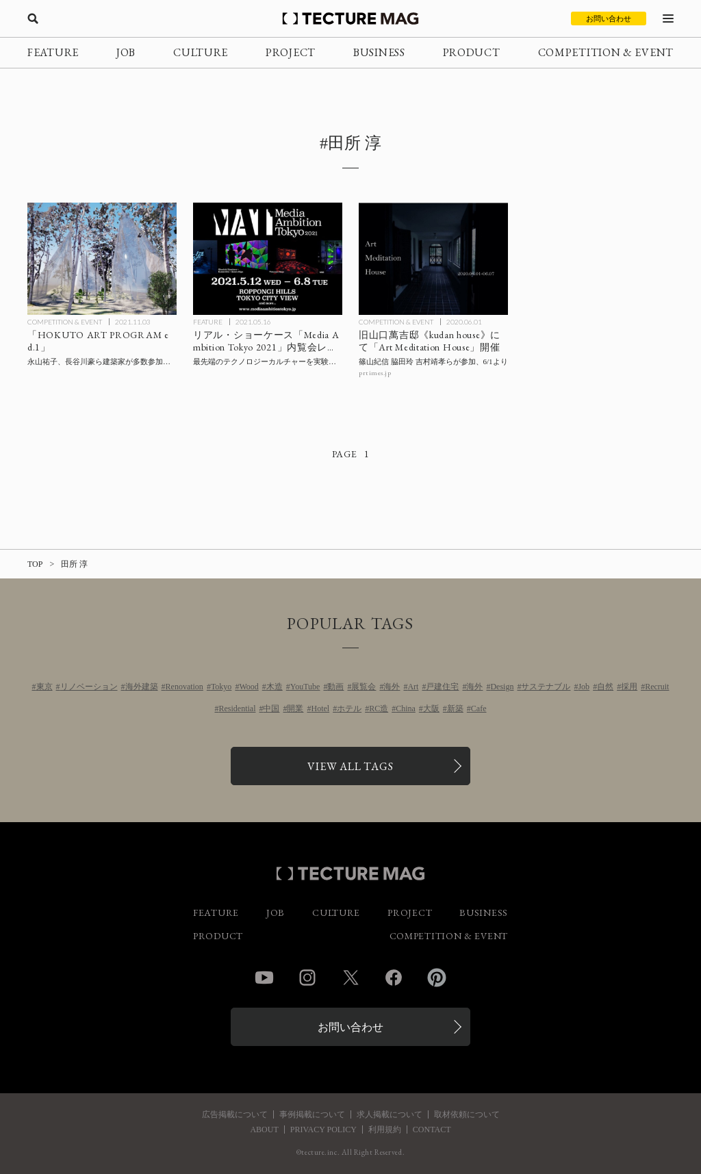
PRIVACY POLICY (323, 1129)
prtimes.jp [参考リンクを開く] (375, 372)
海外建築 (141, 686)
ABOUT (264, 1129)
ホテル (349, 708)
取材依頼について (467, 1114)
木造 (274, 686)
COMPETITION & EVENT (606, 52)
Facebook (393, 977)
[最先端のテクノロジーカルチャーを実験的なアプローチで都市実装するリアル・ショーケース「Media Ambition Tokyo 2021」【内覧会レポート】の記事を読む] (267, 259)
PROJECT (291, 52)
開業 (295, 708)
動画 (335, 686)
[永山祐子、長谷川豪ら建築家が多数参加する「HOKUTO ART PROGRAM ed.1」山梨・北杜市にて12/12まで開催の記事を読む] (102, 259)
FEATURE (53, 52)
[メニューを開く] (668, 18)
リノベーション (89, 686)
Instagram (307, 977)
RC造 (378, 708)
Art (412, 686)
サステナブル (545, 686)
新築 (455, 708)
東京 (44, 686)
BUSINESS (379, 52)
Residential (236, 708)
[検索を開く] (32, 18)
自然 (605, 686)
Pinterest (436, 977)
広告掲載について (235, 1114)
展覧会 (363, 686)
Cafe (479, 708)
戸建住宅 (442, 686)
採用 (629, 686)
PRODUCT (471, 52)
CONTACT (432, 1129)
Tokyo (221, 686)
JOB (126, 52)
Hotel (320, 708)
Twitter (350, 977)
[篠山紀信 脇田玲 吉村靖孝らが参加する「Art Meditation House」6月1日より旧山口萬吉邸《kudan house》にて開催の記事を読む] (433, 259)
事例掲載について (312, 1114)
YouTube (305, 686)
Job (583, 686)
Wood (248, 686)
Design (501, 686)
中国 (271, 708)
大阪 (431, 708)
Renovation (184, 686)
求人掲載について (389, 1114)
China (406, 708)
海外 (391, 686)
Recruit (657, 686)
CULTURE (200, 52)
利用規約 (384, 1129)
